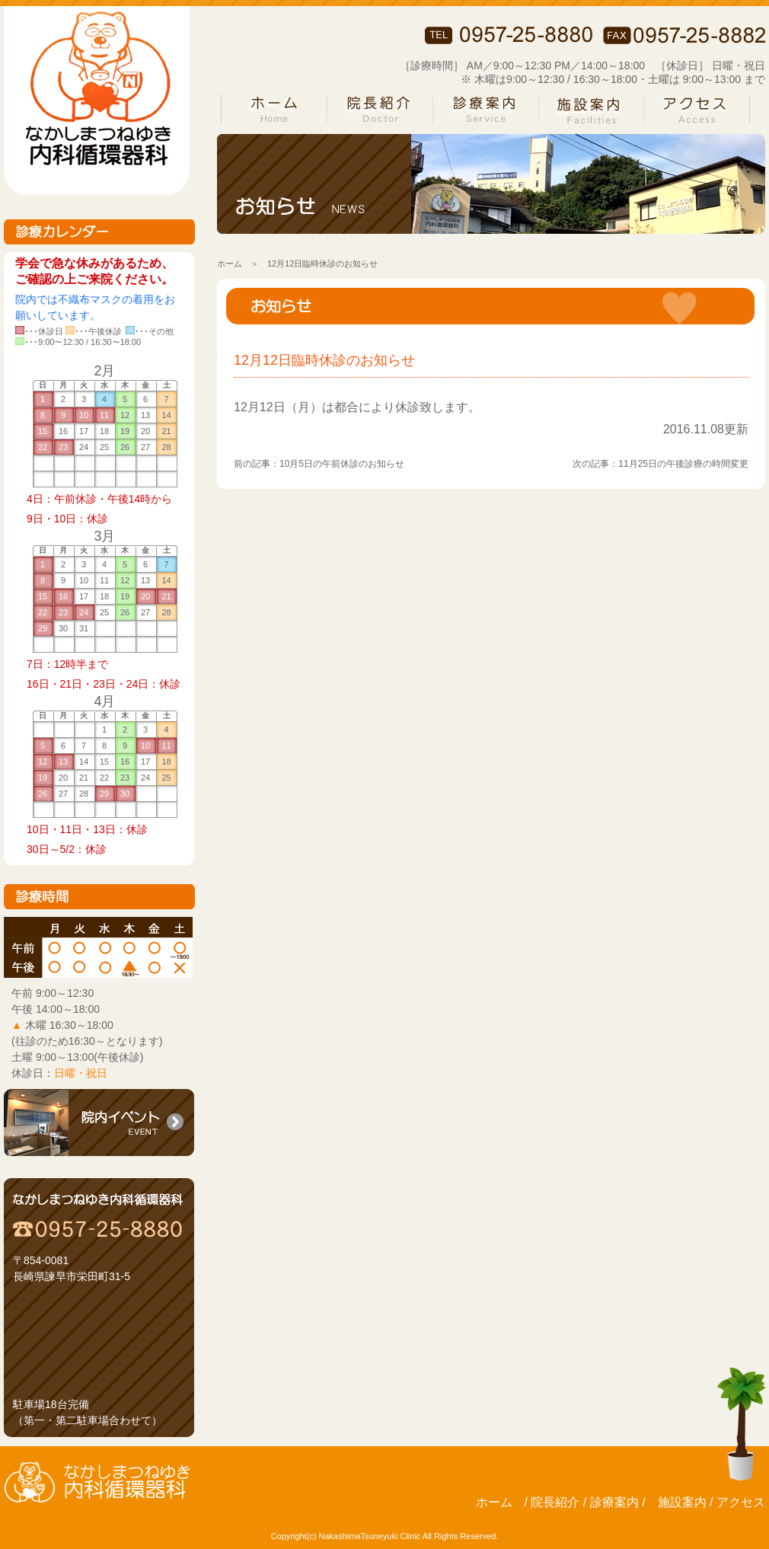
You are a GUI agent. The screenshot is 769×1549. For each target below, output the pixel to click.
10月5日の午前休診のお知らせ (341, 463)
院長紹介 (555, 1502)
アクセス (740, 1502)
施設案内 (682, 1502)
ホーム (229, 263)
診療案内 (614, 1502)
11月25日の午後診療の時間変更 (683, 463)
